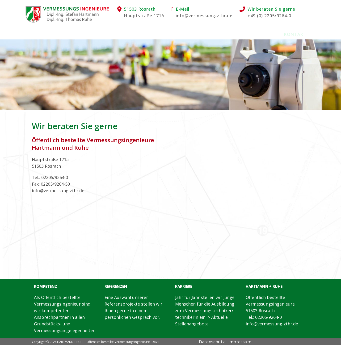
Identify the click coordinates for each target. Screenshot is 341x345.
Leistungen (124, 34)
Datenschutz (212, 342)
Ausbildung (182, 34)
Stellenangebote (228, 34)
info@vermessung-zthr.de (204, 15)
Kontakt (295, 34)
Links (267, 34)
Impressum (239, 342)
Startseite (43, 34)
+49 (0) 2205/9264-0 (269, 15)
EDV (152, 34)
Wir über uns (83, 34)
